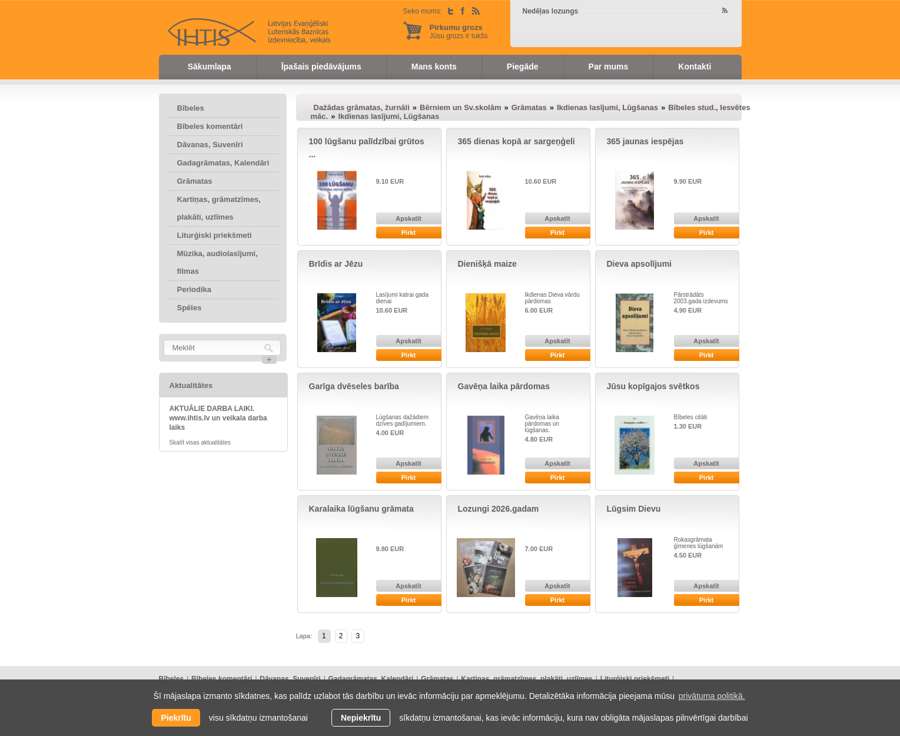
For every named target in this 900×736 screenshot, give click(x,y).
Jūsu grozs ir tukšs (459, 31)
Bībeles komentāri (210, 126)
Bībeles (190, 108)
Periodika (194, 289)
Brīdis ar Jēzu (336, 263)
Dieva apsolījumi (639, 263)
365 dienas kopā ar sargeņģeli (516, 141)
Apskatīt (408, 218)
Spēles (189, 307)
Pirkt (408, 232)
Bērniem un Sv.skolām (460, 107)
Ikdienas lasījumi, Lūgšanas (607, 107)
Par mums (609, 66)
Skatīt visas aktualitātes (200, 442)
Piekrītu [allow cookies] (176, 717)
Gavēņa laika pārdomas (504, 386)
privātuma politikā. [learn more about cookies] (712, 696)
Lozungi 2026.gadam (498, 508)
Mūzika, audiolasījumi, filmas (217, 262)
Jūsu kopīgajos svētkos (653, 386)
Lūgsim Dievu (634, 508)
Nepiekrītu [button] (361, 717)
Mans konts (434, 66)
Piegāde (523, 66)
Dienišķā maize (487, 263)
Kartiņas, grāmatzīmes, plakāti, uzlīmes (219, 208)
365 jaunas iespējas (645, 141)
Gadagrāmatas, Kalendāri (223, 162)
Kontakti (694, 66)
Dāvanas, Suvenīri (210, 144)
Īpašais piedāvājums (321, 66)
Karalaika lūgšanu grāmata (361, 508)
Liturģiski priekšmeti (214, 235)
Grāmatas (194, 181)
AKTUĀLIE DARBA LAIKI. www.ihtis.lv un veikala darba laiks (218, 418)
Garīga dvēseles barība (354, 386)
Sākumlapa (209, 66)
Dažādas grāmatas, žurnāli (362, 107)
